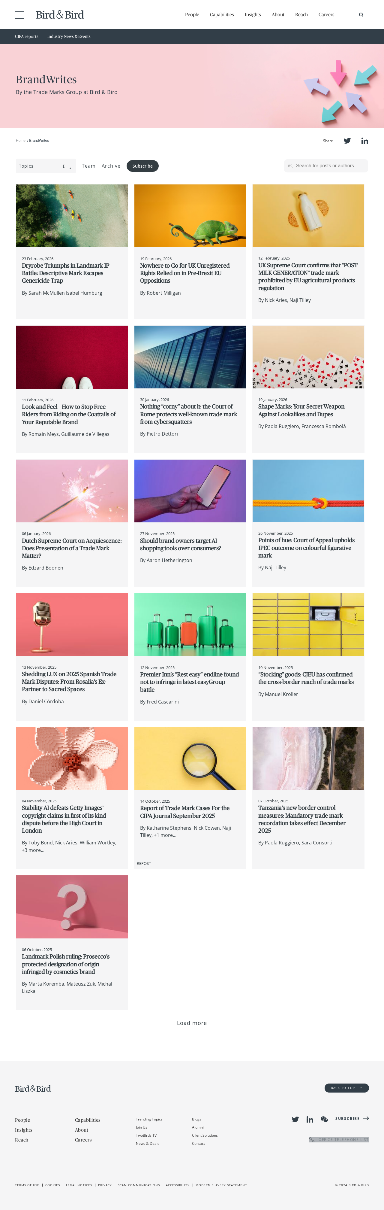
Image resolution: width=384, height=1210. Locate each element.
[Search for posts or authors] (330, 166)
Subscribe (143, 166)
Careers (326, 14)
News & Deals (147, 1143)
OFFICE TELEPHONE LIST (339, 1139)
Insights (253, 14)
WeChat (324, 1119)
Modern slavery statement (221, 1185)
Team (89, 166)
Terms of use (27, 1185)
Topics (45, 166)
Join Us (141, 1127)
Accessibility (178, 1185)
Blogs (196, 1119)
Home (21, 140)
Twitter (347, 141)
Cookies (52, 1185)
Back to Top (347, 1088)
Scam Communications (139, 1185)
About (278, 14)
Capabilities (222, 14)
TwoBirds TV (146, 1135)
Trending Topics (149, 1119)
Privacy (105, 1185)
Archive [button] (111, 166)
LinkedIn (365, 141)
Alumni (198, 1127)
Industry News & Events (69, 36)
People (192, 14)
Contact (198, 1143)
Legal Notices (79, 1185)
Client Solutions (205, 1135)
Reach (301, 14)
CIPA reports (26, 36)
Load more (192, 1022)
